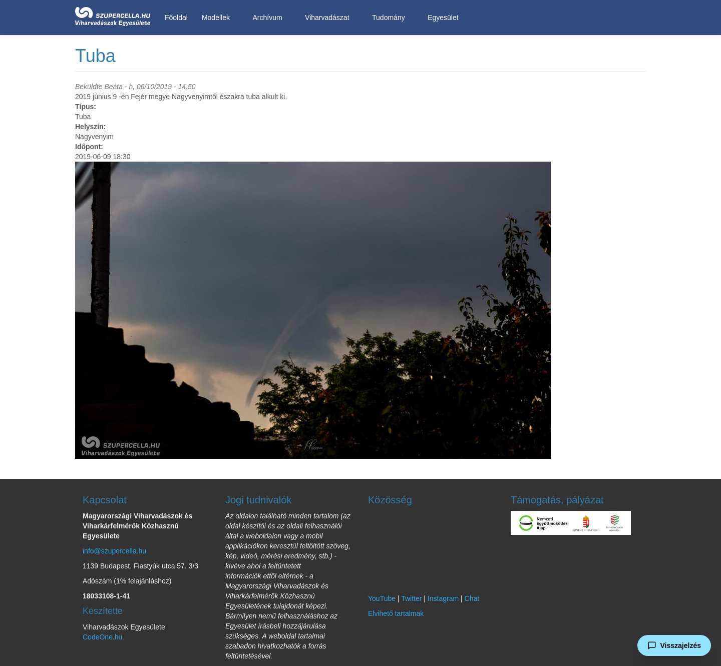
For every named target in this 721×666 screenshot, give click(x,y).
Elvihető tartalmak (396, 613)
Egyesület (445, 18)
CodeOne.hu (102, 637)
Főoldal (176, 18)
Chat (472, 598)
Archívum (268, 18)
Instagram (443, 598)
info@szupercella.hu (114, 551)
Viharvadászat (328, 18)
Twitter (411, 598)
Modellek (217, 18)
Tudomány (390, 18)
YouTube (382, 598)
